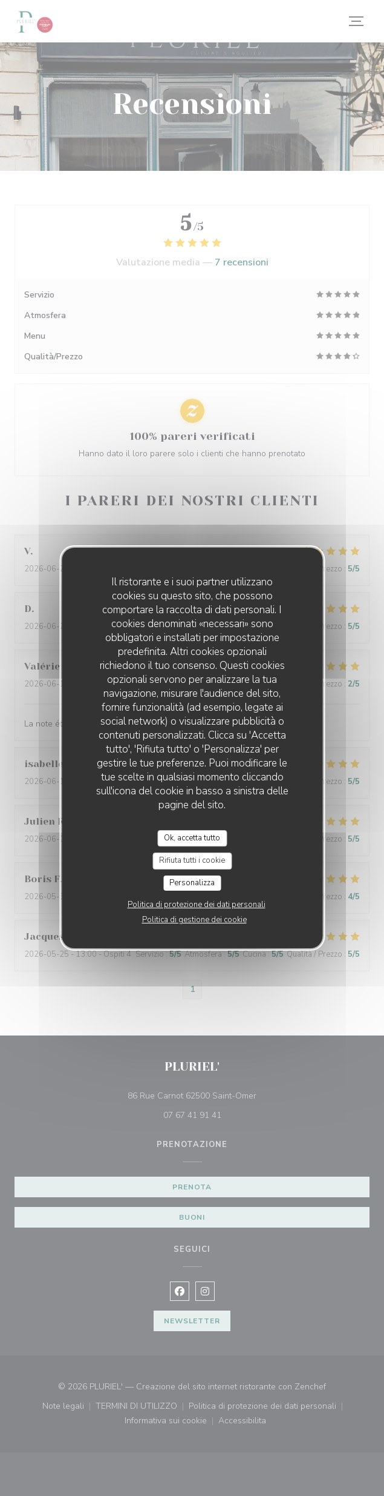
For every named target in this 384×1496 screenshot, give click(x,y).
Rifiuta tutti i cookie (192, 860)
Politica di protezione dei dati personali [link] (196, 904)
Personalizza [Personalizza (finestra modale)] (192, 882)
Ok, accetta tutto (192, 838)
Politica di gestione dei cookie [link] (194, 919)
